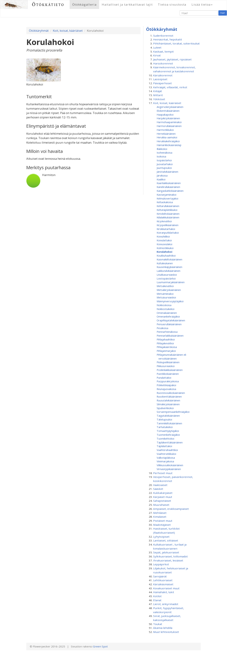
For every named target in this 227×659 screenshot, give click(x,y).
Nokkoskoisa (164, 305)
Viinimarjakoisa (165, 461)
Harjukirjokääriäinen (168, 118)
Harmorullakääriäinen (169, 126)
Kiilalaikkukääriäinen (168, 217)
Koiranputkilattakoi (168, 232)
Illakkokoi (162, 149)
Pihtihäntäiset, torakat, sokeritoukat (176, 43)
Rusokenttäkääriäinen (169, 396)
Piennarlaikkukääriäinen (170, 335)
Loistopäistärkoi (166, 278)
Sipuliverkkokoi (165, 408)
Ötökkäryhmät (39, 31)
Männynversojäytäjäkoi (170, 301)
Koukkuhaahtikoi (166, 255)
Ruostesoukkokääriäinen (171, 393)
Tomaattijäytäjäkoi (168, 431)
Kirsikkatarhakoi (166, 229)
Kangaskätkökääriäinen (170, 190)
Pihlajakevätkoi (165, 343)
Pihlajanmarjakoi (166, 351)
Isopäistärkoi (164, 160)
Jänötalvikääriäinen (167, 171)
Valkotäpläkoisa (166, 457)
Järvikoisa (162, 175)
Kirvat (157, 55)
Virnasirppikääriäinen (169, 469)
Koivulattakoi (164, 240)
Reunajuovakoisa (166, 389)
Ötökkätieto (48, 4)
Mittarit (158, 95)
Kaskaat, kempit (163, 51)
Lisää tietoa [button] (202, 4)
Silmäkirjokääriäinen (168, 404)
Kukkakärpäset (162, 493)
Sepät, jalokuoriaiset (166, 552)
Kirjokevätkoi (164, 221)
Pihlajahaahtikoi (166, 339)
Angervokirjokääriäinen (170, 107)
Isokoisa (161, 156)
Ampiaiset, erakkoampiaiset (171, 508)
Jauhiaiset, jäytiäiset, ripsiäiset (172, 59)
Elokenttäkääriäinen (168, 110)
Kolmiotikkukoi (165, 248)
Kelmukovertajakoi (167, 198)
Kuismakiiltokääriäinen (169, 259)
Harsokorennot (163, 63)
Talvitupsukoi (164, 419)
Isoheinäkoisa (164, 152)
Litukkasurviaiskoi (167, 274)
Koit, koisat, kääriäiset (68, 31)
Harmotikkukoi (165, 130)
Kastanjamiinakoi (166, 194)
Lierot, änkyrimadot (165, 604)
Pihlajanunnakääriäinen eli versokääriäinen (171, 356)
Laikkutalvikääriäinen (168, 270)
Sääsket (158, 489)
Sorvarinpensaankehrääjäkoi (173, 411)
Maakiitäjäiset (162, 524)
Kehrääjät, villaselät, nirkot (170, 87)
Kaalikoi (161, 179)
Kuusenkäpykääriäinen (169, 267)
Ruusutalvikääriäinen (168, 400)
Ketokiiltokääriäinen (168, 213)
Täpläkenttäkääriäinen (170, 442)
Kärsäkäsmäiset (163, 584)
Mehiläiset (159, 513)
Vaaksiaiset (160, 485)
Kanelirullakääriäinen (168, 187)
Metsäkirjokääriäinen (169, 290)
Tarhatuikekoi (165, 427)
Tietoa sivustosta (172, 4)
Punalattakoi (164, 377)
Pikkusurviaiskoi (166, 366)
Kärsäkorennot (162, 75)
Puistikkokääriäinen (168, 373)
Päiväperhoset (162, 83)
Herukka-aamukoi (167, 137)
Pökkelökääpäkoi (166, 385)
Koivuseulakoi (164, 244)
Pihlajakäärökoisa (167, 347)
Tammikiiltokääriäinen (169, 423)
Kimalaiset (159, 516)
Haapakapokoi (165, 114)
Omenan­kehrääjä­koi (168, 316)
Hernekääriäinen (166, 133)
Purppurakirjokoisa (168, 381)
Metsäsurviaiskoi (166, 297)
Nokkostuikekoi (165, 309)
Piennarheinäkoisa (167, 331)
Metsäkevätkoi (165, 286)
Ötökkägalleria (84, 4)
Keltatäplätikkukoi (167, 210)
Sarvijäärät (160, 576)
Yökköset (159, 99)
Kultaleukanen (165, 263)
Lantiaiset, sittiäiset (165, 540)
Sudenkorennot (163, 35)
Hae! (222, 12)
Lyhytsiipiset (161, 536)
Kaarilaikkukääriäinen (169, 183)
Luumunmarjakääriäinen (171, 282)
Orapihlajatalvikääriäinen (171, 320)
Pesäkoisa (162, 328)
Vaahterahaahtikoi (167, 450)
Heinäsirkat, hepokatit (167, 39)
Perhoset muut (162, 473)
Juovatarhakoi (165, 164)
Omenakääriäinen (167, 313)
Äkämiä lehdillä (162, 628)
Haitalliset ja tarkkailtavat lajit (127, 4)
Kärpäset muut (162, 497)
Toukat (157, 624)
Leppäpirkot (161, 564)
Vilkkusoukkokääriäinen (170, 465)
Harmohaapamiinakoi (169, 122)
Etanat (157, 600)
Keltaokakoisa (165, 202)
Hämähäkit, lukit (163, 592)
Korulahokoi (164, 251)
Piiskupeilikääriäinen (168, 362)
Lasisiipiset (160, 79)
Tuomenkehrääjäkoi (168, 434)
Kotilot (157, 596)
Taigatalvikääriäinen (168, 415)
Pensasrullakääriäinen (169, 324)
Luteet (157, 47)
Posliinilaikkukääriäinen (170, 370)
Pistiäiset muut (162, 520)
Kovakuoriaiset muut (166, 588)
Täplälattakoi (164, 446)
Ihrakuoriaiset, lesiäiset (168, 560)
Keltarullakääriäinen (168, 206)
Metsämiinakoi (165, 293)
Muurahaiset (161, 504)
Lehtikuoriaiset (162, 580)
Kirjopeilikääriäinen (167, 225)
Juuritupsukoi (164, 168)
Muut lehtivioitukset (166, 632)
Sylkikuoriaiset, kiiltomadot (170, 556)
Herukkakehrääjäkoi (168, 141)
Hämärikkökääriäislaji (169, 145)
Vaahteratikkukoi (166, 454)
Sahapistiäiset (162, 500)
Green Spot (100, 646)
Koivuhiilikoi (163, 236)
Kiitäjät (157, 91)
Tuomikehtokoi (165, 438)
